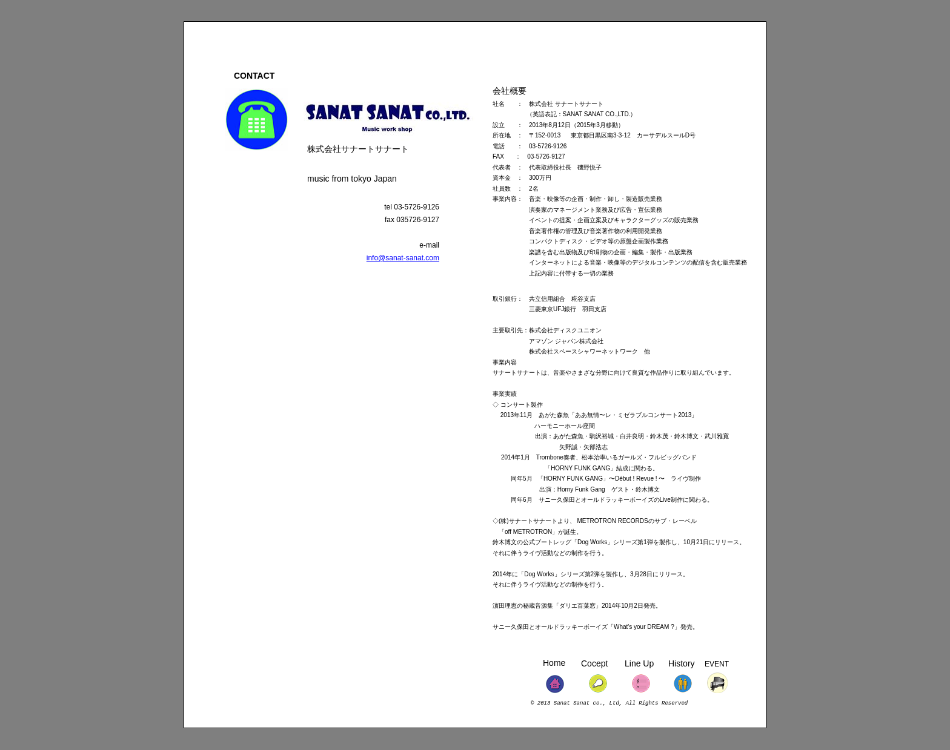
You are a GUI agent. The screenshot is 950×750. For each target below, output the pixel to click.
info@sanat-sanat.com (403, 258)
